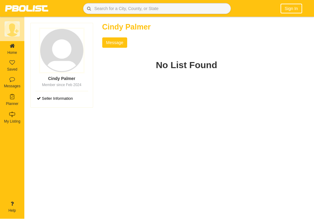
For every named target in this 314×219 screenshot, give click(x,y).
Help (12, 207)
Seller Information (55, 98)
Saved (12, 65)
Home (12, 49)
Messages (12, 82)
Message (115, 42)
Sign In (291, 8)
